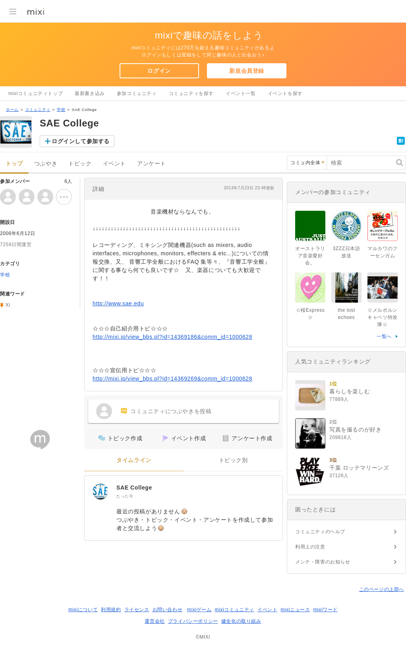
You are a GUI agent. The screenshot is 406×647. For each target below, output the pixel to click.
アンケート (151, 164)
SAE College (134, 487)
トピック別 (233, 460)
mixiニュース (295, 609)
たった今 (124, 496)
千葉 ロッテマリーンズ (359, 467)
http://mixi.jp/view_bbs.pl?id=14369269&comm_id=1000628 (172, 378)
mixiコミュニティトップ (35, 93)
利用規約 (111, 609)
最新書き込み (90, 93)
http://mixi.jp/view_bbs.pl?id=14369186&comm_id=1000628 (172, 337)
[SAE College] (100, 491)
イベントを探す (285, 93)
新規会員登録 (246, 71)
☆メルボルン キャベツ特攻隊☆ (384, 317)
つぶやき (45, 164)
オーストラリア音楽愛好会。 (310, 256)
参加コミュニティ (137, 93)
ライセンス (136, 609)
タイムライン (133, 460)
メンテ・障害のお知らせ (322, 562)
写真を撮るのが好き (355, 429)
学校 (61, 109)
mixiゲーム (199, 609)
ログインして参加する (81, 141)
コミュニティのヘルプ (320, 531)
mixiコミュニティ (234, 609)
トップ (14, 164)
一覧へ (384, 336)
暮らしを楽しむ (349, 391)
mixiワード (325, 609)
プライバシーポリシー (193, 621)
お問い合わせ (168, 609)
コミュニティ (37, 109)
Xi (8, 305)
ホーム (12, 109)
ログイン (158, 71)
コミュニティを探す (191, 93)
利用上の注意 (310, 547)
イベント (114, 164)
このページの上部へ (381, 589)
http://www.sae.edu (118, 303)
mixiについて (83, 609)
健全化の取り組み (241, 621)
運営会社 (154, 621)
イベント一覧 (241, 93)
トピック (79, 164)
